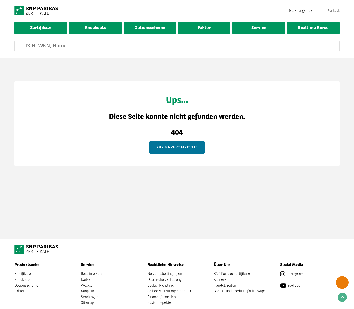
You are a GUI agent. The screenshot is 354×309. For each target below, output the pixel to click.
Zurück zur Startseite (177, 147)
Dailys (85, 280)
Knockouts (95, 28)
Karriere (220, 280)
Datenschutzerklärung (164, 280)
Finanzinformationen (163, 297)
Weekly (87, 286)
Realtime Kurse (313, 28)
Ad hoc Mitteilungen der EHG (169, 291)
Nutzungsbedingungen (164, 274)
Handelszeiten (225, 286)
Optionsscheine (150, 28)
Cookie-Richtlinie (160, 286)
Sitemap (87, 303)
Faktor (204, 28)
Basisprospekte (159, 303)
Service (258, 28)
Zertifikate (40, 28)
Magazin (87, 291)
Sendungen (89, 297)
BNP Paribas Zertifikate (232, 274)
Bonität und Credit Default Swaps (240, 291)
